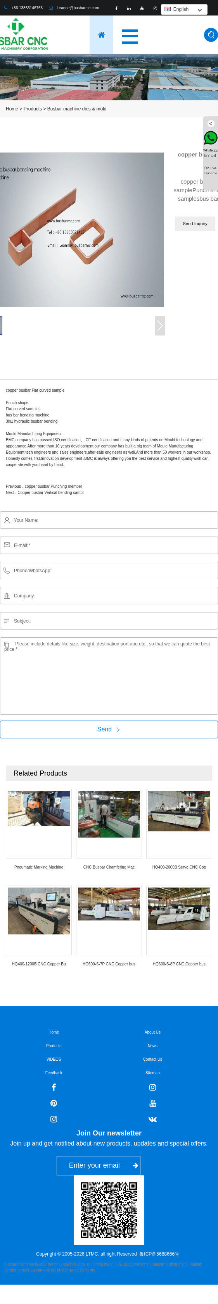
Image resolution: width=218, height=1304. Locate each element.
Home (12, 109)
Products (33, 109)
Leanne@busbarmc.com (78, 8)
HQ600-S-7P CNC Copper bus (109, 964)
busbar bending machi (54, 1264)
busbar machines (19, 1264)
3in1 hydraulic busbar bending (31, 421)
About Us (153, 1032)
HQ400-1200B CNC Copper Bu (39, 964)
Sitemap (152, 1073)
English (176, 9)
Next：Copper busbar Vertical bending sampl (44, 492)
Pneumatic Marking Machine (38, 867)
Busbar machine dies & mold (77, 109)
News (152, 1046)
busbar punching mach (93, 1264)
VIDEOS (54, 1059)
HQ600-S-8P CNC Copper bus (179, 964)
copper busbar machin (36, 1270)
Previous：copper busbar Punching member (44, 486)
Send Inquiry (195, 223)
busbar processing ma (76, 1270)
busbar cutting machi (171, 1264)
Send (109, 729)
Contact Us (152, 1059)
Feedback (53, 1073)
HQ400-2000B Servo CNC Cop (179, 867)
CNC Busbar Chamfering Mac (109, 867)
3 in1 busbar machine (133, 1264)
